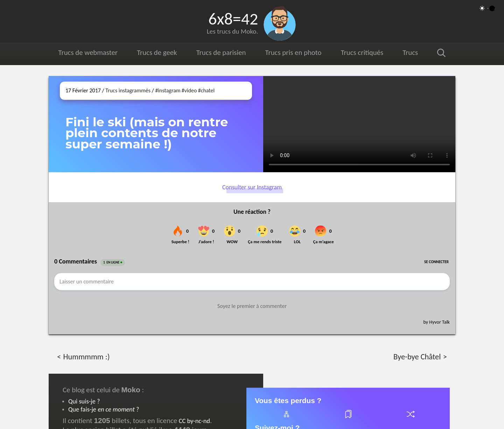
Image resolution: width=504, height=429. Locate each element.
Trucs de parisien (221, 52)
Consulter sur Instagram (252, 187)
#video (189, 90)
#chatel (206, 90)
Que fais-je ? (103, 409)
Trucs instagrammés (127, 90)
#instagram (167, 90)
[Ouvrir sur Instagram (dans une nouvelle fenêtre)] (359, 124)
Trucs (410, 52)
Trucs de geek (157, 52)
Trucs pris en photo (293, 52)
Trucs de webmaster (88, 52)
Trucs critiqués (362, 52)
